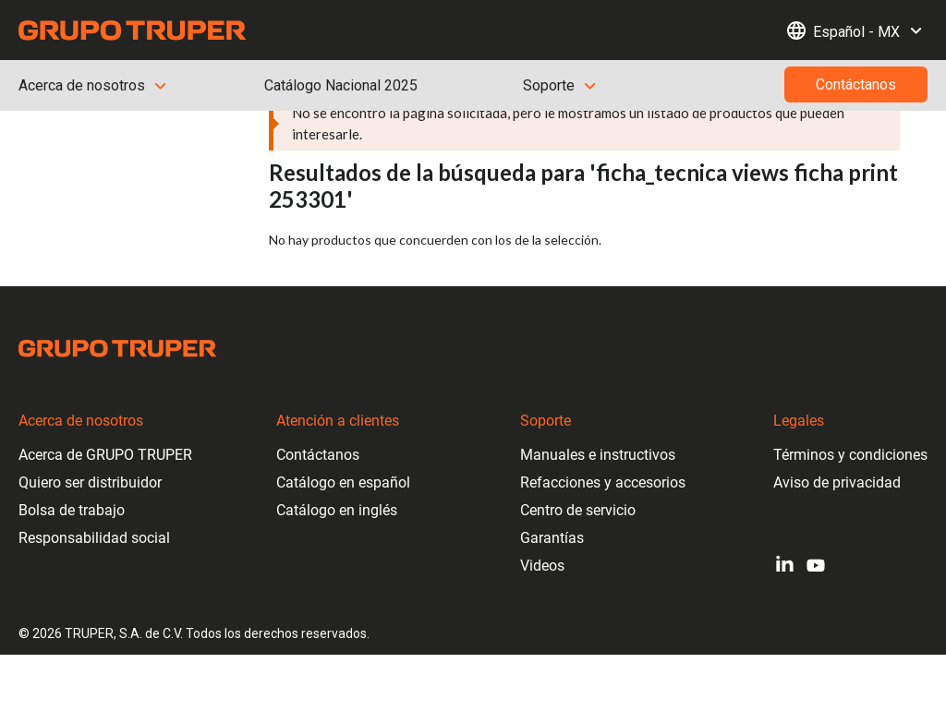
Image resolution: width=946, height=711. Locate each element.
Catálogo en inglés (336, 510)
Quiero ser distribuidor (90, 482)
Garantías (552, 538)
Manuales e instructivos (597, 455)
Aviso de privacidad (837, 482)
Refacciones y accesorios (602, 482)
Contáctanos (317, 455)
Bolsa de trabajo (71, 510)
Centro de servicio (578, 510)
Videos (542, 565)
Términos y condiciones (850, 455)
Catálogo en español (343, 482)
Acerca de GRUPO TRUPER (105, 455)
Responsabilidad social (94, 538)
